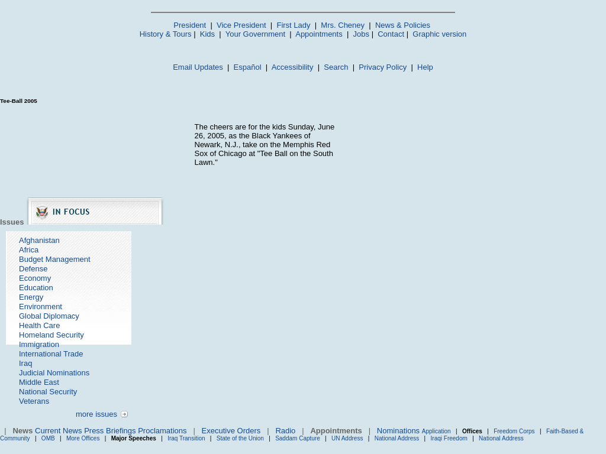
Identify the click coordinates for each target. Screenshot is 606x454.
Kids (207, 34)
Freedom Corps (514, 431)
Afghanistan (39, 240)
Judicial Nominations (54, 372)
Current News (58, 430)
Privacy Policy (383, 67)
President (189, 25)
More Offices (83, 438)
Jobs (361, 34)
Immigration (39, 344)
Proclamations (162, 430)
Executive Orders (231, 430)
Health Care (39, 325)
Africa (28, 249)
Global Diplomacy (49, 316)
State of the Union (240, 438)
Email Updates (198, 67)
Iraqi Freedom (449, 438)
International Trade (51, 353)
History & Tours (166, 34)
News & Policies (402, 25)
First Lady (293, 25)
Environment (40, 306)
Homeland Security (51, 334)
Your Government (255, 34)
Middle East (39, 382)
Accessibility (293, 67)
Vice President (241, 25)
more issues (96, 414)
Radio (285, 430)
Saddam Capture (297, 438)
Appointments (319, 34)
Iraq (25, 363)
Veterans (34, 401)
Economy (35, 278)
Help (425, 67)
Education (36, 287)
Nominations (398, 430)
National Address (397, 438)
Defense (33, 268)
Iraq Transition (186, 438)
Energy (31, 297)
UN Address (347, 438)
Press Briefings (110, 430)
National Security (48, 391)
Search (336, 67)
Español (248, 67)
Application (436, 431)
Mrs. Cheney (343, 25)
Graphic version (439, 34)
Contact (391, 34)
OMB (48, 438)
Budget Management (55, 259)
